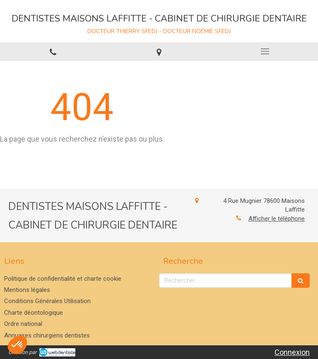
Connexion (292, 352)
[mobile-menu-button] (265, 51)
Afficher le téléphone (276, 218)
